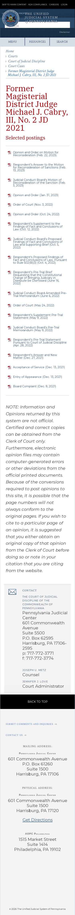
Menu (12, 41)
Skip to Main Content (14, 4)
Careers (54, 4)
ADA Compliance (37, 4)
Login (64, 4)
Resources (37, 41)
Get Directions (38, 819)
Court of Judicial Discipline (26, 61)
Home (10, 51)
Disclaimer (64, 32)
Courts (12, 56)
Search (61, 41)
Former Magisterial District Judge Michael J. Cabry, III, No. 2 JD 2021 (32, 73)
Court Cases (16, 66)
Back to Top (38, 702)
